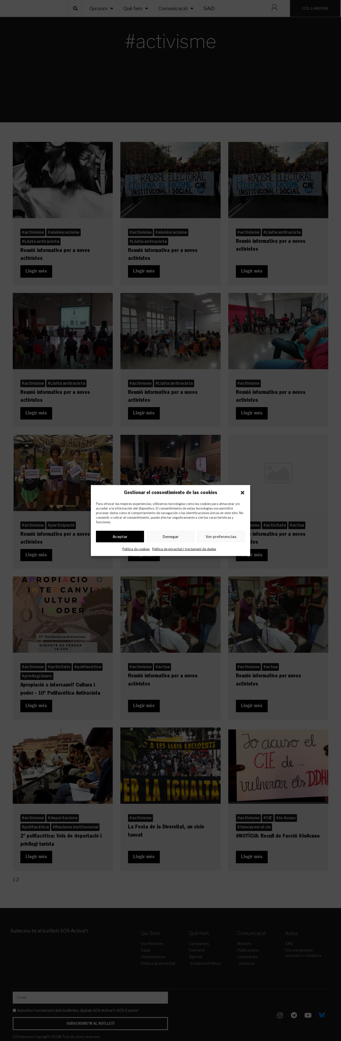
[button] (242, 492)
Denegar (171, 537)
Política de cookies (136, 550)
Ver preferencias (221, 537)
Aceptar (119, 537)
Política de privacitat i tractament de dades (184, 550)
